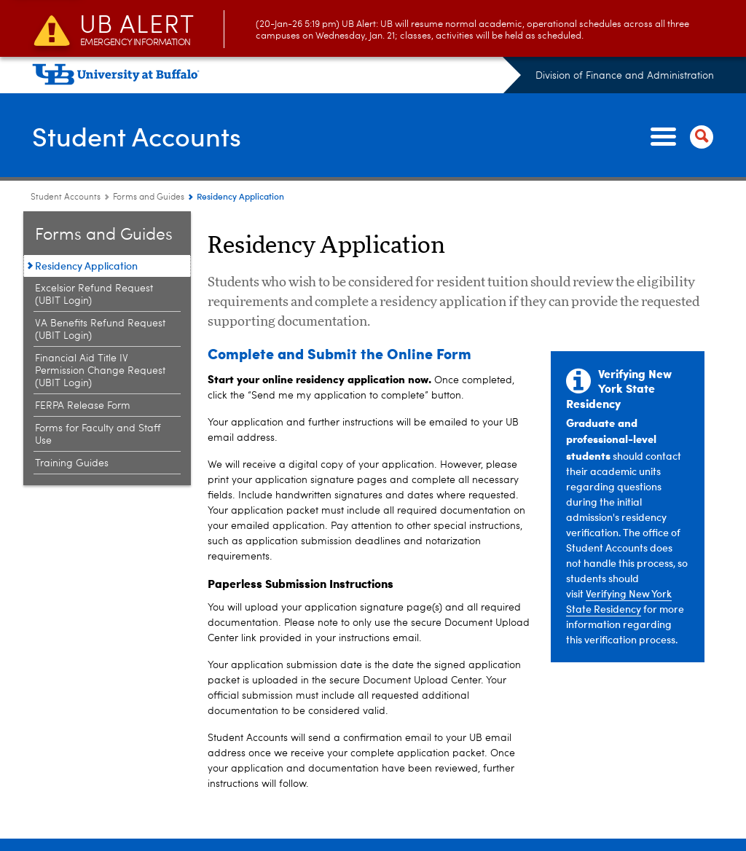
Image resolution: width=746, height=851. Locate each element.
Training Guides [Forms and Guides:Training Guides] (72, 463)
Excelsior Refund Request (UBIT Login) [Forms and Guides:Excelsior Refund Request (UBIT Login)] (94, 294)
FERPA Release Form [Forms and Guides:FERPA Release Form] (82, 406)
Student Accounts (136, 135)
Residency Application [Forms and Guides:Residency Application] (86, 265)
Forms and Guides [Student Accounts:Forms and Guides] (148, 197)
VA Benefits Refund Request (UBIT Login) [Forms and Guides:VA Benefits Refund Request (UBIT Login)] (100, 329)
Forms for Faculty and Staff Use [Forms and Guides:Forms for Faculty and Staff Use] (97, 434)
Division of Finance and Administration (624, 76)
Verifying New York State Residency (619, 601)
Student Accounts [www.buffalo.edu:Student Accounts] (66, 197)
